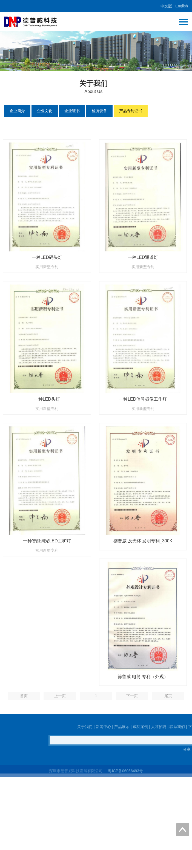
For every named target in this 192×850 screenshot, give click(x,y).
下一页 (132, 698)
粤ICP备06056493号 (125, 773)
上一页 (60, 698)
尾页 (168, 698)
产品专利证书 (130, 111)
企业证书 (72, 111)
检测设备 (99, 111)
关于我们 (176, 726)
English (181, 6)
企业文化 (44, 111)
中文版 (166, 6)
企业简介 (17, 111)
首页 (24, 698)
